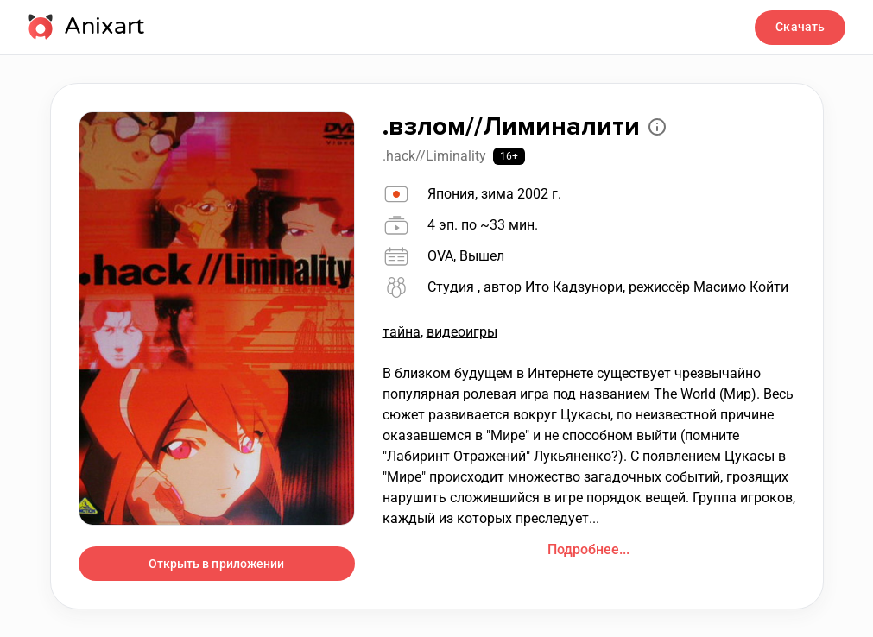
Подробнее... (588, 549)
